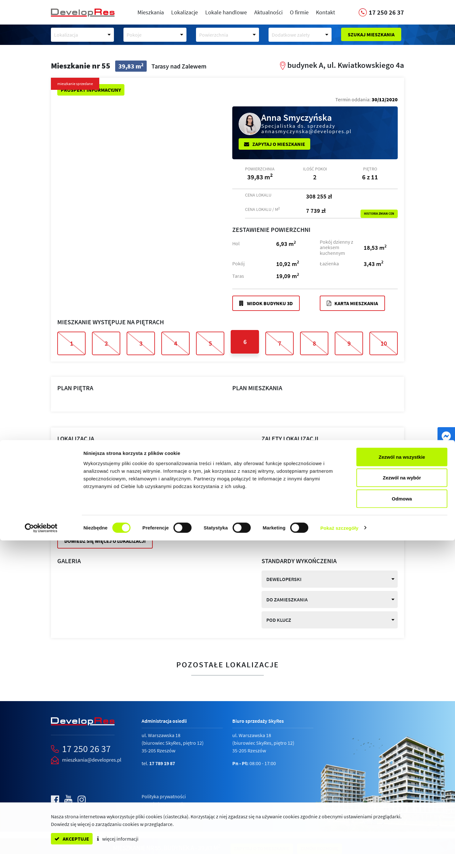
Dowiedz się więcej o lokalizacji (105, 541)
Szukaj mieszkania (371, 34)
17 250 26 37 (86, 749)
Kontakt (325, 12)
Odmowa (402, 812)
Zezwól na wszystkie (402, 770)
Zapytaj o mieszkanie (274, 144)
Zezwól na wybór (402, 791)
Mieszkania (150, 12)
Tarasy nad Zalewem (118, 461)
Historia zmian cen (379, 214)
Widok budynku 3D (266, 303)
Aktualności (268, 12)
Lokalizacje (184, 12)
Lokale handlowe (226, 12)
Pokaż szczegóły (339, 841)
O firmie (299, 12)
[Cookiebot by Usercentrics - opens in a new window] (41, 841)
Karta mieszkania (352, 303)
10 (384, 343)
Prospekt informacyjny (91, 90)
